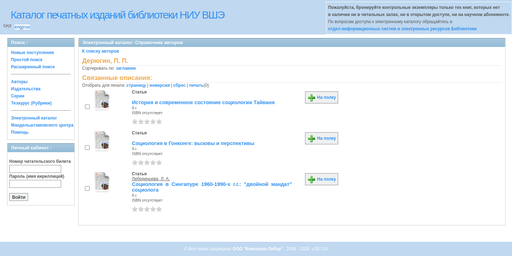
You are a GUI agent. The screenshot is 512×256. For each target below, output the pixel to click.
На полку (321, 97)
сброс (179, 85)
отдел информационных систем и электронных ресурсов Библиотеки (402, 28)
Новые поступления (32, 52)
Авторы (19, 81)
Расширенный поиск (33, 66)
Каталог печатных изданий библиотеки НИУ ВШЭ (117, 15)
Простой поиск (26, 59)
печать (196, 85)
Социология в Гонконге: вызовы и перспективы (193, 143)
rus (26, 27)
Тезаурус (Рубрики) (31, 103)
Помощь (19, 132)
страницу (136, 85)
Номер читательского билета (40, 161)
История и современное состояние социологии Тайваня (203, 102)
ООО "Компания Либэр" (258, 248)
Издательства (26, 88)
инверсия (160, 85)
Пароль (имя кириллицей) (36, 176)
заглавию (126, 68)
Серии (17, 96)
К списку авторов (100, 51)
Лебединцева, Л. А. (151, 178)
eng (18, 27)
